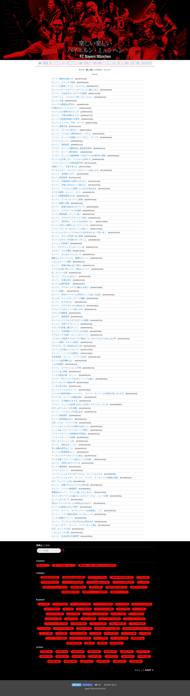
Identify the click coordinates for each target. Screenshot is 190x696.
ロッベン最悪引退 (59, 126)
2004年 (133, 661)
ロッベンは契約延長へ (61, 284)
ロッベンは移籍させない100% (65, 507)
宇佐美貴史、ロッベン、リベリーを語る (69, 357)
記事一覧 (47, 63)
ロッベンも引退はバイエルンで (65, 349)
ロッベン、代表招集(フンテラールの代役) (70, 331)
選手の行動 (97, 63)
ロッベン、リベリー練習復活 (64, 489)
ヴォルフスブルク (140, 604)
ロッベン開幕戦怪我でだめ (63, 196)
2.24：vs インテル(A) (61, 529)
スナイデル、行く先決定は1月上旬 (67, 346)
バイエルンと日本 (109, 63)
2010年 (142, 656)
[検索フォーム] (49, 550)
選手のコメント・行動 (92, 592)
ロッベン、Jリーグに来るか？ (65, 130)
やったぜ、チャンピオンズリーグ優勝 (68, 298)
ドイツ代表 (134, 614)
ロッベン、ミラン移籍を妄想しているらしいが (72, 514)
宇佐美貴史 (72, 643)
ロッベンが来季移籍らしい (63, 452)
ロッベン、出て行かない (62, 302)
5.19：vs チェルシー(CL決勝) (64, 408)
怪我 (100, 643)
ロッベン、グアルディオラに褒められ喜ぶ (70, 287)
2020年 (92, 651)
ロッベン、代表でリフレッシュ (65, 324)
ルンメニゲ (127, 633)
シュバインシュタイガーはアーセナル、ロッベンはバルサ (77, 474)
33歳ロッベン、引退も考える (64, 167)
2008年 (68, 661)
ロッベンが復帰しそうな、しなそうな (68, 86)
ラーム (93, 633)
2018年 (124, 651)
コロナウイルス (54, 614)
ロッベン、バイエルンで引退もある (67, 412)
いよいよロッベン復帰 (61, 262)
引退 (87, 643)
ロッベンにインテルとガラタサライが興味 (70, 320)
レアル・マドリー (54, 638)
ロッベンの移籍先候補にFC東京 (66, 119)
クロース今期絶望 (59, 313)
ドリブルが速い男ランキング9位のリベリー (71, 269)
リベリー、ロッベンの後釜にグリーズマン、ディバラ (75, 137)
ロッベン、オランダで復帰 (63, 82)
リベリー (109, 633)
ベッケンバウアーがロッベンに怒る (67, 456)
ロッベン (98, 638)
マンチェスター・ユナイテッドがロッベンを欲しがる (75, 170)
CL (63, 63)
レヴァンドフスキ (78, 638)
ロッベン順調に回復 (60, 203)
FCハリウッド (72, 63)
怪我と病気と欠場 (114, 587)
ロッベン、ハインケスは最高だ (65, 353)
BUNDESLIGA (47, 577)
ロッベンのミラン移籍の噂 (63, 382)
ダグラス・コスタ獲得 (61, 251)
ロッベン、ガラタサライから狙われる (68, 306)
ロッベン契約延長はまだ (62, 419)
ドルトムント (51, 619)
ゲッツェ (137, 609)
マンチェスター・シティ (105, 628)
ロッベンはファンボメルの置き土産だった (70, 426)
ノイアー (69, 619)
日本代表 (115, 643)
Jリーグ (43, 604)
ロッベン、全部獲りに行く (63, 174)
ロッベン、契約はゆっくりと (64, 445)
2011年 (125, 656)
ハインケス (86, 619)
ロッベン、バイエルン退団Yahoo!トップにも (71, 134)
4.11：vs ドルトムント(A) (63, 441)
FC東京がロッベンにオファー (65, 108)
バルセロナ (76, 624)
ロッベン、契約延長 (60, 145)
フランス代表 (135, 624)
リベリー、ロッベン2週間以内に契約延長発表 (72, 148)
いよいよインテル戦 (60, 532)
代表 (132, 63)
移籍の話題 (67, 592)
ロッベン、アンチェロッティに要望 (67, 199)
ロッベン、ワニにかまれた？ (64, 276)
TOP (98, 685)
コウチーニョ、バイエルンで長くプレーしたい (72, 97)
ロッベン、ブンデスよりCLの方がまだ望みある (72, 521)
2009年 (52, 661)
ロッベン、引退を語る (61, 280)
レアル (143, 633)
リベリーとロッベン (60, 141)
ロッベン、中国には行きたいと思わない (69, 185)
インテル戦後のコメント (62, 518)
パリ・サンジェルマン (54, 624)
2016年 (43, 656)
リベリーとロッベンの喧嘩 (63, 437)
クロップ (121, 609)
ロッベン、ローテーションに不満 (66, 368)
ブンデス (57, 63)
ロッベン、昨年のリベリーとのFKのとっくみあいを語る (76, 295)
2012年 (109, 656)
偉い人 (120, 63)
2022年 (60, 651)
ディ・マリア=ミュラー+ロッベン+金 (68, 247)
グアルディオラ (102, 609)
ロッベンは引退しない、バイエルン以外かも (71, 159)
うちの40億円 (58, 364)
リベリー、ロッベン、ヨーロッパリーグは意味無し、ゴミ (77, 510)
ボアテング (82, 628)
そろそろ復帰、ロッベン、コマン (66, 192)
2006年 (101, 661)
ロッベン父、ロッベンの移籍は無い (67, 397)
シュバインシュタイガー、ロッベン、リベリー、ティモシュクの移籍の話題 (85, 478)
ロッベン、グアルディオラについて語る (69, 218)
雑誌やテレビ (117, 592)
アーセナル (58, 604)
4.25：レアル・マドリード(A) (64, 423)
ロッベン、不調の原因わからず (65, 115)
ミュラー (44, 633)
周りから (94, 587)
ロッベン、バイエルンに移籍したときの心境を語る (74, 188)
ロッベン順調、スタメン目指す (65, 342)
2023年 (44, 651)
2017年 (141, 651)
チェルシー (116, 614)
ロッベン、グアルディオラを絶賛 (66, 210)
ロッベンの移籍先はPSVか (63, 104)
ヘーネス (42, 628)
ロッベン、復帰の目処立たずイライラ (68, 207)
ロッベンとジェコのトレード (64, 390)
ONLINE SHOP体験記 (119, 577)
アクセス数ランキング (65, 565)
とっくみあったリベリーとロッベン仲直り (70, 430)
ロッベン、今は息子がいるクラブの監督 (69, 93)
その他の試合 (47, 582)
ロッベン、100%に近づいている (66, 463)
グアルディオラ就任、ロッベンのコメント (70, 335)
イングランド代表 (102, 604)
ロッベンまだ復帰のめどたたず (65, 112)
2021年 (75, 651)
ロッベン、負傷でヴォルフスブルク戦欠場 (70, 485)
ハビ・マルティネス (107, 619)
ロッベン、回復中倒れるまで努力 (66, 265)
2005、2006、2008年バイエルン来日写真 (99, 565)
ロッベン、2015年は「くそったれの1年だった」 (73, 221)
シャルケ (71, 614)
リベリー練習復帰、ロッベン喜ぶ (66, 214)
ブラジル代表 (116, 624)
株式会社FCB (146, 63)
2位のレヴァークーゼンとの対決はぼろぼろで (72, 503)
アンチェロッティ (79, 604)
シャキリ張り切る (59, 386)
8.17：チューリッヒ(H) (62, 481)
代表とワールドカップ (52, 587)
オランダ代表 (51, 609)
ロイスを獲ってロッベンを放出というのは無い (72, 459)
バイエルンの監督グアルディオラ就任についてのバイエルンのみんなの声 (84, 339)
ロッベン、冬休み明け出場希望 (65, 536)
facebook (87, 685)
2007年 (84, 661)
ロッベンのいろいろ (60, 500)
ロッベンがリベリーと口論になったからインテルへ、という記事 (80, 496)
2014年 (76, 656)
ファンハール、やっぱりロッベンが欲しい (70, 229)
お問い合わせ (110, 685)
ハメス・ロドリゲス (132, 619)
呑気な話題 (76, 587)
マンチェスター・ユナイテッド (136, 628)
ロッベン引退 (57, 101)
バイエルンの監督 (121, 582)
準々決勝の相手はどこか (62, 448)
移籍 (80, 63)
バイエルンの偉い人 (95, 582)
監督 (126, 63)
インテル (120, 604)
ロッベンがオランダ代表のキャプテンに (69, 240)
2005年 (117, 661)
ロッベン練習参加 (59, 467)
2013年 (93, 656)
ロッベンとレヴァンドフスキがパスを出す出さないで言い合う (79, 232)
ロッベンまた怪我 (59, 371)
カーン (66, 609)
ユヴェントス (76, 633)
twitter (76, 685)
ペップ (141, 582)
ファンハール (96, 624)
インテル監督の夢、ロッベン (64, 375)
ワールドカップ (118, 638)
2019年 (108, 651)
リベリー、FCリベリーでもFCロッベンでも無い (73, 379)
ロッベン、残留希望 (60, 317)
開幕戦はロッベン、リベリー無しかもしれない (72, 492)
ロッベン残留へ (58, 291)
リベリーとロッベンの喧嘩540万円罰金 (69, 434)
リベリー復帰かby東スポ (62, 79)
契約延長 (136, 638)
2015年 (60, 656)
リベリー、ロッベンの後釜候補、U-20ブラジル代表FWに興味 (79, 156)
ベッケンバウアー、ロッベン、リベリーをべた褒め (74, 525)
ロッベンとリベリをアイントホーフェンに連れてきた (75, 90)
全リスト (44, 565)
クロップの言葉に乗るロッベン (65, 328)
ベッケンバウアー (61, 628)
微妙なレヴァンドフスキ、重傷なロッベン (70, 258)
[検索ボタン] (63, 550)
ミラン (59, 633)
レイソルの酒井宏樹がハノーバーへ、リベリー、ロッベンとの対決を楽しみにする (88, 393)
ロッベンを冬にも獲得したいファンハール (70, 225)
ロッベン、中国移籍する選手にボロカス (69, 181)
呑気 (137, 63)
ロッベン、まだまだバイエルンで (66, 254)
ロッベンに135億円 (60, 243)
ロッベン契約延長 (59, 178)
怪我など (88, 63)
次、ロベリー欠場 (59, 273)
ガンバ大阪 (82, 609)
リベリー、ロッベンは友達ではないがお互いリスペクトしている (80, 404)
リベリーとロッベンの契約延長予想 (67, 163)
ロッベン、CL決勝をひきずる (64, 401)
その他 (140, 577)
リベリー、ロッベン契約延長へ (65, 152)
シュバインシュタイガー (93, 614)
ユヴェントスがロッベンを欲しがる (67, 309)
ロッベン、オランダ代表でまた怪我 (67, 236)
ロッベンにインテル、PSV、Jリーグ (68, 123)
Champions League (71, 577)
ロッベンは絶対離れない (62, 360)
